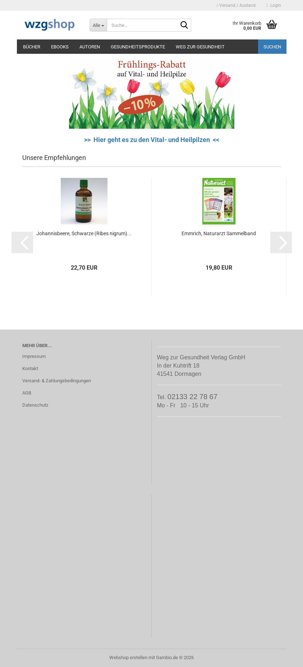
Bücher (31, 46)
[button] (22, 242)
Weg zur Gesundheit (200, 46)
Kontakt (30, 368)
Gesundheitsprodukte (138, 46)
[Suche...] (98, 25)
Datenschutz (35, 405)
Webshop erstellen (128, 657)
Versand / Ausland (236, 5)
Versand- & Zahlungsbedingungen (56, 380)
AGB (26, 393)
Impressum (34, 356)
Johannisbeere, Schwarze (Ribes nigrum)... (84, 233)
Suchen (272, 46)
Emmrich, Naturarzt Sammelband (219, 233)
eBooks (60, 46)
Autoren (89, 46)
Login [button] (273, 5)
